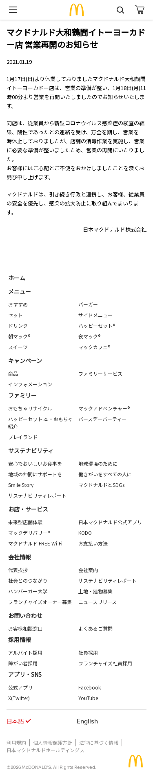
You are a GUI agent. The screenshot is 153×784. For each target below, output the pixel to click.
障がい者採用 (23, 663)
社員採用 (88, 652)
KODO (85, 532)
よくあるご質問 (95, 628)
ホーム (16, 278)
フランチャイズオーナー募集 (40, 601)
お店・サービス (28, 509)
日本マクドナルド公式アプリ (110, 521)
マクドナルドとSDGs (101, 484)
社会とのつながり (27, 580)
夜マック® (89, 336)
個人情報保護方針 (52, 742)
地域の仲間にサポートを (35, 474)
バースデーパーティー (102, 418)
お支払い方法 (93, 543)
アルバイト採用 (25, 652)
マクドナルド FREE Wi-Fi (35, 543)
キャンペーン (25, 360)
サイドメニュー (95, 314)
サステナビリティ (30, 450)
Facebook (89, 687)
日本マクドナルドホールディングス (45, 749)
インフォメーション (30, 384)
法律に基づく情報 (98, 742)
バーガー (88, 304)
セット (15, 314)
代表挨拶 (18, 569)
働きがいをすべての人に (105, 474)
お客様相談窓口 (25, 628)
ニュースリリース (97, 601)
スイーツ (18, 346)
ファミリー (22, 395)
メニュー (19, 291)
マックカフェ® (94, 346)
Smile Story (20, 484)
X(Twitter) (19, 697)
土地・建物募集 (95, 591)
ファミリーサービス (100, 373)
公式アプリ (20, 687)
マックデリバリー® (29, 532)
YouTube (88, 697)
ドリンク (18, 325)
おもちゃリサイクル (30, 408)
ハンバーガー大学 (27, 591)
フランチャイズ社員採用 (105, 663)
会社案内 (88, 569)
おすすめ (18, 304)
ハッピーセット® (96, 325)
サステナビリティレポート (37, 495)
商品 (13, 373)
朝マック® (19, 336)
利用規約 (16, 742)
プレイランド (23, 436)
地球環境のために (98, 463)
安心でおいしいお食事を (35, 463)
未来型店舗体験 (25, 521)
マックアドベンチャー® (104, 408)
